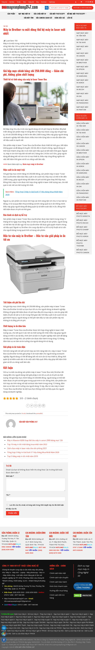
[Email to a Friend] (36, 406)
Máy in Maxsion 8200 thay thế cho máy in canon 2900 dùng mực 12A (35, 440)
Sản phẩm (11, 14)
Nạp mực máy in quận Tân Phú (57, 622)
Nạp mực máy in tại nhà (71, 628)
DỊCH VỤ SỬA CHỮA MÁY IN (81, 117)
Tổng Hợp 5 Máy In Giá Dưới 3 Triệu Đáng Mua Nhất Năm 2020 (33, 452)
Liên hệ (69, 18)
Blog (37, 2)
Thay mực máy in (46, 614)
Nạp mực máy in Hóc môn (11, 628)
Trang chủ (4, 2)
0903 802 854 (54, 550)
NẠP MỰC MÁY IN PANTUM (82, 108)
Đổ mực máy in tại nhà (55, 631)
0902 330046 (6, 547)
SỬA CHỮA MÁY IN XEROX (82, 164)
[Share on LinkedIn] (43, 406)
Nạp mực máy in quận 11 (62, 620)
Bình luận (10, 476)
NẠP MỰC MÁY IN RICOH (82, 88)
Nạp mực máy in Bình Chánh (84, 625)
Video (24, 2)
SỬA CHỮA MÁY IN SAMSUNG (82, 171)
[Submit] (47, 8)
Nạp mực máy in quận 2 (80, 614)
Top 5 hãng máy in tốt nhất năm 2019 (22, 456)
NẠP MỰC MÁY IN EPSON (82, 67)
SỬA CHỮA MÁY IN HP (82, 138)
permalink (39, 413)
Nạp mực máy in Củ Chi (30, 628)
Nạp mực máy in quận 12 (81, 620)
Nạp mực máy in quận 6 (60, 617)
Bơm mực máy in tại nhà (16, 631)
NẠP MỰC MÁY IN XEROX (82, 81)
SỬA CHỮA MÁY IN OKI (82, 185)
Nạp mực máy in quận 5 (42, 617)
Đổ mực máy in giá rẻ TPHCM (36, 631)
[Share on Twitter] (32, 406)
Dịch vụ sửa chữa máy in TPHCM (23, 634)
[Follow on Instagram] (88, 2)
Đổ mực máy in (33, 614)
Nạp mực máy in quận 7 (78, 617)
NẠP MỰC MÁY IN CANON (82, 54)
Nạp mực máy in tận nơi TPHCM (50, 628)
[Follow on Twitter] (90, 2)
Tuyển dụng (52, 2)
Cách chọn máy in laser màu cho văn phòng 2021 (27, 448)
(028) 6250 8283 (8, 549)
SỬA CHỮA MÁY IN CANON (82, 144)
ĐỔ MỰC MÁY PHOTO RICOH (82, 221)
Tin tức (19, 2)
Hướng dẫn (31, 2)
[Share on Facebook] (28, 406)
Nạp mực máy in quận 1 (61, 614)
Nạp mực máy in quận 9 (24, 620)
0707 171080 (78, 547)
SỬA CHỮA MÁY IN (40, 14)
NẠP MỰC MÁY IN (25, 14)
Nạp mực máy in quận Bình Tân (61, 625)
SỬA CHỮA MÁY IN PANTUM (82, 198)
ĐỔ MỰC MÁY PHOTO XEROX (82, 235)
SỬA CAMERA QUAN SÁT (44, 18)
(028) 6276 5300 (55, 553)
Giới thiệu (11, 2)
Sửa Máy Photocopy (57, 14)
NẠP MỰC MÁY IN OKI (82, 94)
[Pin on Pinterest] (39, 406)
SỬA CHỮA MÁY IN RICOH (82, 178)
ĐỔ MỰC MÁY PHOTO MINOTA (83, 214)
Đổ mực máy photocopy (76, 14)
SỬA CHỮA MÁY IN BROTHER (82, 151)
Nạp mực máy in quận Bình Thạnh (14, 625)
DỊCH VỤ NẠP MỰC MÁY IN (81, 26)
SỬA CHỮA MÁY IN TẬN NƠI (82, 124)
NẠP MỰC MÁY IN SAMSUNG (82, 74)
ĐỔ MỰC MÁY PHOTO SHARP (82, 228)
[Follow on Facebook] (86, 2)
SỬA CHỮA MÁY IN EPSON (82, 158)
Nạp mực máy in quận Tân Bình (34, 622)
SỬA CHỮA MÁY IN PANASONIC (82, 191)
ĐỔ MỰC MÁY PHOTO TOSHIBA (81, 243)
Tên (8, 495)
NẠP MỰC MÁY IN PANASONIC (82, 101)
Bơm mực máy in (20, 614)
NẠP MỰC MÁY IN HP (82, 47)
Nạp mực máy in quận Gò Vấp (11, 622)
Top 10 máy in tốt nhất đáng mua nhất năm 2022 (27, 444)
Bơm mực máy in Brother (33, 164)
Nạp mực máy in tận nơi (82, 34)
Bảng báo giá (60, 18)
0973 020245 (78, 550)
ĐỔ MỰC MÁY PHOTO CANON (82, 251)
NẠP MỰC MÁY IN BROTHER (82, 61)
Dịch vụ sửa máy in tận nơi (74, 631)
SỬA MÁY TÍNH (28, 18)
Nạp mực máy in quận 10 (43, 620)
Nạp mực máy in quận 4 (24, 617)
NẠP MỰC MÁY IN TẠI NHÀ (82, 41)
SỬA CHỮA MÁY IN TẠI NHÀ (82, 131)
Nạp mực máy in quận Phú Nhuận (81, 622)
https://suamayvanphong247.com (15, 598)
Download (43, 2)
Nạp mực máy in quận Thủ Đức (38, 625)
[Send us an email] (92, 2)
